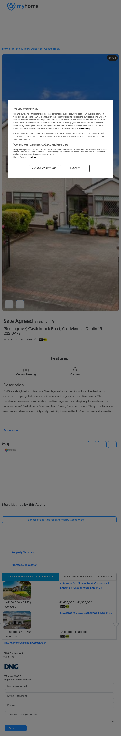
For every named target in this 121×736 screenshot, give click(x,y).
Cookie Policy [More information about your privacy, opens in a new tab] (83, 129)
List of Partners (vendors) (24, 157)
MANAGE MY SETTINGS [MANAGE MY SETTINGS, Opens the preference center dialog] (44, 168)
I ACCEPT (75, 168)
